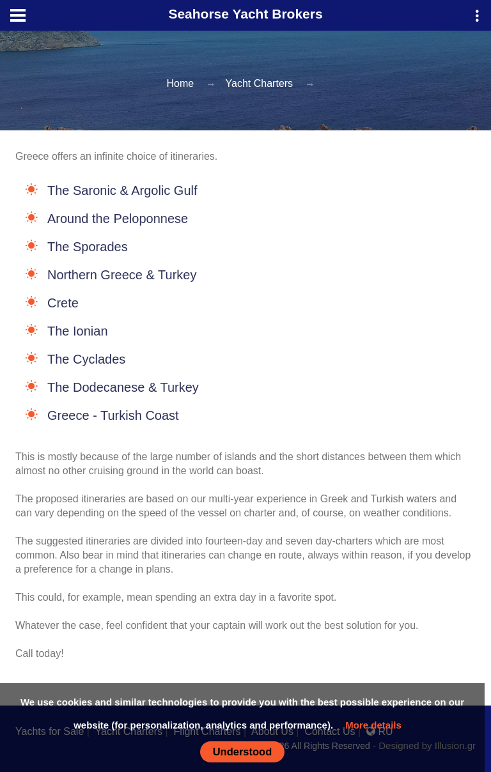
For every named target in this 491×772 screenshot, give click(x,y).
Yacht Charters (259, 83)
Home (180, 83)
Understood (242, 751)
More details (373, 725)
